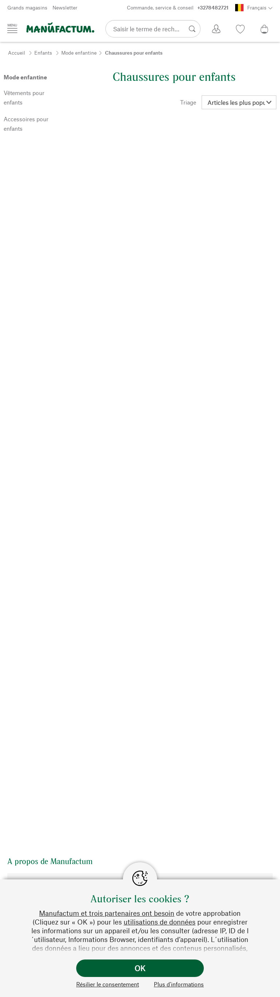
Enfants (43, 53)
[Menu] (12, 28)
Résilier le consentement (107, 984)
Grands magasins (27, 7)
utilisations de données (159, 922)
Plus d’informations (179, 984)
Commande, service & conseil (178, 7)
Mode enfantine (79, 53)
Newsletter (64, 7)
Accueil (16, 53)
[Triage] (239, 102)
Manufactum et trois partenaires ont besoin (106, 913)
